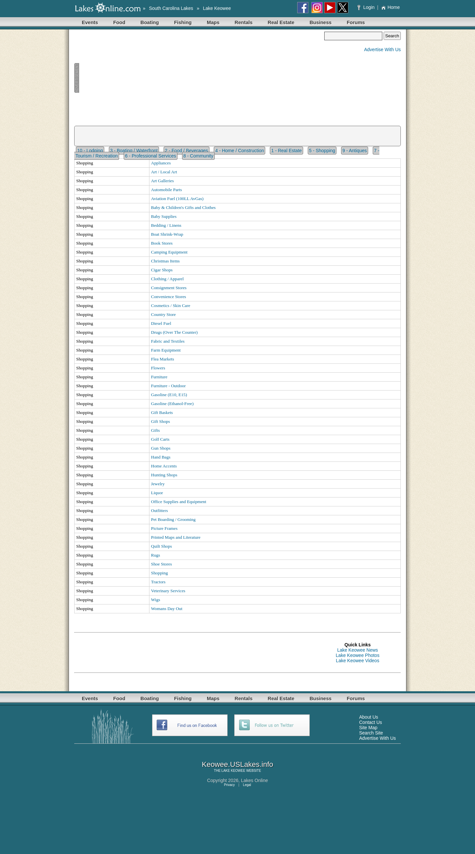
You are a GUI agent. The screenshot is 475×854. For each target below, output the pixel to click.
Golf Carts (160, 439)
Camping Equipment (169, 252)
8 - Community (198, 155)
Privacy (229, 785)
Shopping (159, 572)
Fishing (183, 22)
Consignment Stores (169, 287)
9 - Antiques (354, 150)
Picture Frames (164, 528)
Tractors (158, 581)
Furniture (159, 376)
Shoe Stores (161, 564)
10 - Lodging (90, 150)
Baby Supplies (163, 216)
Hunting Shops (164, 474)
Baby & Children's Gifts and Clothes (183, 207)
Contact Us (370, 722)
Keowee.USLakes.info (237, 764)
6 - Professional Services (150, 155)
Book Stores (162, 243)
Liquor (157, 492)
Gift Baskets (162, 412)
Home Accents (164, 465)
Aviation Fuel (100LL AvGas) (177, 198)
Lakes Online (254, 780)
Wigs (155, 599)
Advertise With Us (382, 49)
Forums (356, 22)
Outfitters (159, 510)
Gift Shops (160, 421)
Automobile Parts (166, 189)
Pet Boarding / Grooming (173, 519)
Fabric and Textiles (168, 341)
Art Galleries (162, 180)
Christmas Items (165, 260)
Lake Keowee (217, 8)
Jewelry (158, 483)
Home (390, 7)
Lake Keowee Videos (357, 660)
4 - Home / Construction (239, 150)
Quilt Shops (161, 546)
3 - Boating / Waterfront (134, 150)
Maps (213, 22)
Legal (247, 785)
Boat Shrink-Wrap (167, 234)
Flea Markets (162, 359)
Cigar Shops (162, 269)
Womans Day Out (166, 608)
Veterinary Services (168, 590)
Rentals (243, 22)
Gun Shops (161, 448)
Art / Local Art (164, 171)
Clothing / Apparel (167, 278)
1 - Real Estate (286, 150)
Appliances (161, 162)
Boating (150, 22)
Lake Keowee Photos (357, 655)
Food (119, 22)
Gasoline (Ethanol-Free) (172, 403)
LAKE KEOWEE (233, 770)
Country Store (163, 314)
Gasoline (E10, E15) (169, 394)
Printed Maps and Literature (176, 537)
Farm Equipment (166, 350)
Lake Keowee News (357, 650)
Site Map (368, 727)
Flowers (158, 367)
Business (320, 22)
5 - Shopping (322, 150)
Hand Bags (161, 457)
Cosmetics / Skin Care (170, 305)
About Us (368, 717)
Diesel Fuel (161, 323)
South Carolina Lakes (171, 8)
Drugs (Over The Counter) (174, 332)
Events (90, 22)
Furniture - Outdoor (168, 385)
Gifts (155, 430)
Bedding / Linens (166, 225)
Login (367, 7)
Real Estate (281, 22)
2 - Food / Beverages (186, 150)
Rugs (155, 555)
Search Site (371, 732)
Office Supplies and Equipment (178, 501)
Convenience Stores (168, 296)
